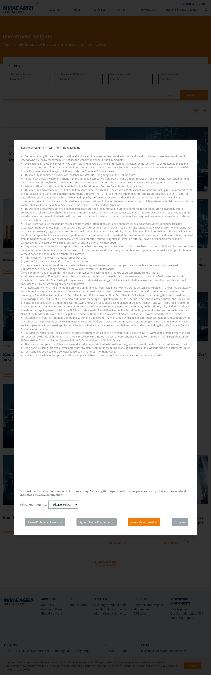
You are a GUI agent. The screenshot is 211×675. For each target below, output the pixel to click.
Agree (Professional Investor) (45, 522)
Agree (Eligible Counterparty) (97, 522)
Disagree (180, 522)
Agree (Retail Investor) (144, 522)
